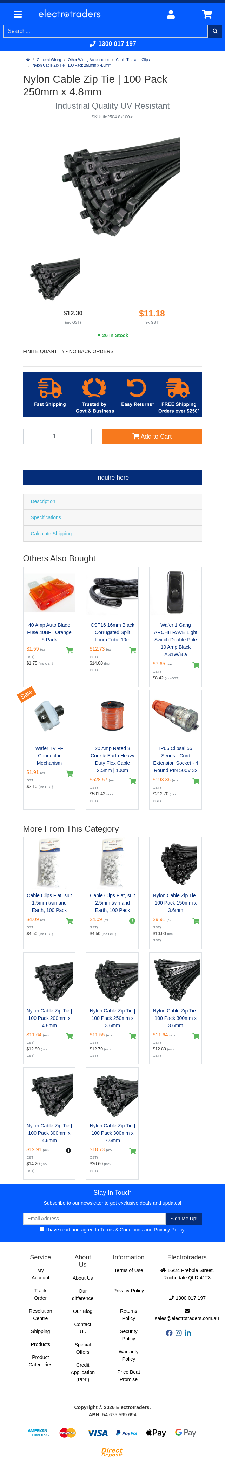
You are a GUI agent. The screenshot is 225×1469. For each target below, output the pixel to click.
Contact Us (82, 1328)
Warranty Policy (128, 1355)
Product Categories (41, 1360)
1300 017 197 (112, 43)
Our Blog (82, 1311)
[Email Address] (94, 1219)
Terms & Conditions (121, 1230)
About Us (83, 1278)
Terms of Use (128, 1270)
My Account (40, 1274)
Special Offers (83, 1348)
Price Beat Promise (128, 1375)
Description (43, 501)
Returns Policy (128, 1314)
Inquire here (112, 477)
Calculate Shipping (51, 533)
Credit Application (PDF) (83, 1372)
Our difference (82, 1294)
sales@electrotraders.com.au (187, 1315)
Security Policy (129, 1335)
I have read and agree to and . (113, 1230)
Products (40, 1344)
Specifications (46, 517)
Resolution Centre (40, 1314)
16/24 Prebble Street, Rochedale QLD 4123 (187, 1274)
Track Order (40, 1294)
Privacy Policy (169, 1230)
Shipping (40, 1331)
